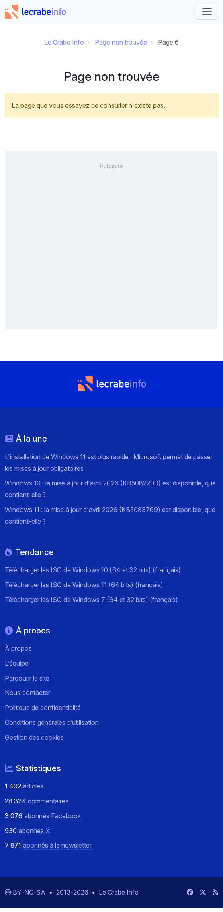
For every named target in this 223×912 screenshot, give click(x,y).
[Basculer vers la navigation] (207, 12)
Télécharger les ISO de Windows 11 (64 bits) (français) (84, 585)
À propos (18, 648)
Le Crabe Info (64, 42)
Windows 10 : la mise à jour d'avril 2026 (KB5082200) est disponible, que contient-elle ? (110, 489)
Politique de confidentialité (43, 708)
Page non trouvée (121, 42)
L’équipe (17, 663)
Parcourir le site (27, 678)
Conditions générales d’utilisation (52, 722)
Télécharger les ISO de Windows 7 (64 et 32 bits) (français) (91, 600)
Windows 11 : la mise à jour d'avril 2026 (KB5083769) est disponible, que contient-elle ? (110, 515)
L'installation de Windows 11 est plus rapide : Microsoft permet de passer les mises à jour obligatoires (109, 463)
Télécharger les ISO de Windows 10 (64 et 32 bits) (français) (93, 570)
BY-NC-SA (30, 892)
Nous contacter (27, 693)
